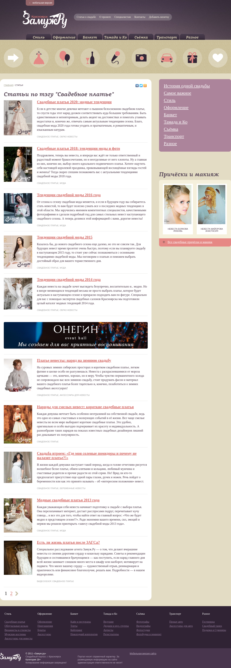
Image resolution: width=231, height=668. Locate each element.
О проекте (105, 17)
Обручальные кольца (16, 626)
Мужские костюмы (15, 634)
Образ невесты (68, 136)
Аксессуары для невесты (75, 395)
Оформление (64, 37)
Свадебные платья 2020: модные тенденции (74, 102)
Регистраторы (111, 634)
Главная (8, 85)
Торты (73, 626)
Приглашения (45, 626)
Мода (63, 183)
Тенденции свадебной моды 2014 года (69, 279)
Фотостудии (143, 630)
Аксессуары (44, 634)
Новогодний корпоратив (84, 634)
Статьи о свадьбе (86, 17)
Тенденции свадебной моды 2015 (64, 237)
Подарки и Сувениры (214, 630)
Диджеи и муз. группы (116, 626)
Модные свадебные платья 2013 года (68, 500)
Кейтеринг (76, 630)
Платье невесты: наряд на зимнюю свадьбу (74, 360)
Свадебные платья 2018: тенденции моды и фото (78, 148)
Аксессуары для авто (181, 626)
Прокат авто (176, 621)
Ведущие (108, 621)
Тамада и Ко (115, 37)
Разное (192, 37)
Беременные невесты (73, 488)
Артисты (108, 630)
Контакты (139, 17)
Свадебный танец (212, 626)
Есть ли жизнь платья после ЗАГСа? (68, 542)
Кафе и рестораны (80, 621)
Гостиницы (208, 621)
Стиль (38, 37)
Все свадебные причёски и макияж (190, 242)
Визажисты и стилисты (18, 630)
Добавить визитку (159, 17)
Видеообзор (44, 581)
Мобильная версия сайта (143, 653)
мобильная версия (40, 3)
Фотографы (142, 621)
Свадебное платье (48, 136)
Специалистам (122, 17)
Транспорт (167, 37)
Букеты (41, 630)
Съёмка (141, 37)
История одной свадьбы (187, 85)
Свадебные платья (15, 621)
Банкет (90, 37)
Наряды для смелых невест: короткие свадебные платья (85, 407)
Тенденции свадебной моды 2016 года (69, 195)
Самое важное (177, 93)
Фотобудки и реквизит (149, 634)
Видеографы (143, 626)
